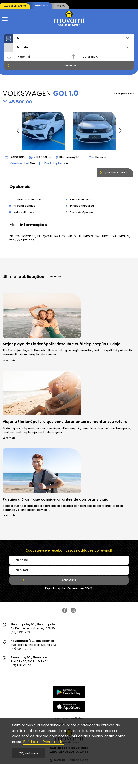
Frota (61, 5)
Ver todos (55, 277)
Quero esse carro (115, 172)
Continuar (70, 65)
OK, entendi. (29, 753)
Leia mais (9, 360)
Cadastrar (69, 580)
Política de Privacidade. (43, 741)
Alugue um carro (15, 5)
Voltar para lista (123, 93)
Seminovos (41, 5)
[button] (120, 131)
